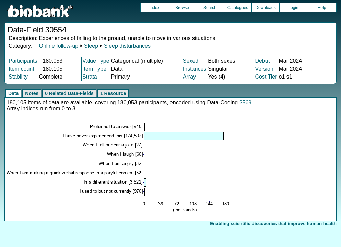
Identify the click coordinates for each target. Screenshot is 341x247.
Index (154, 7)
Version (264, 69)
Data (13, 93)
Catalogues (237, 7)
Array (189, 77)
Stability (18, 77)
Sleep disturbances (127, 46)
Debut (262, 61)
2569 (245, 102)
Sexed (190, 61)
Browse (182, 7)
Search (209, 7)
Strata (89, 77)
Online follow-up (58, 46)
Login (293, 7)
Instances (194, 69)
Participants (23, 61)
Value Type (95, 61)
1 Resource (113, 93)
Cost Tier (266, 77)
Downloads (265, 7)
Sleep (91, 46)
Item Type (94, 69)
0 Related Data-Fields (69, 93)
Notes (31, 93)
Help (322, 7)
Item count (21, 69)
